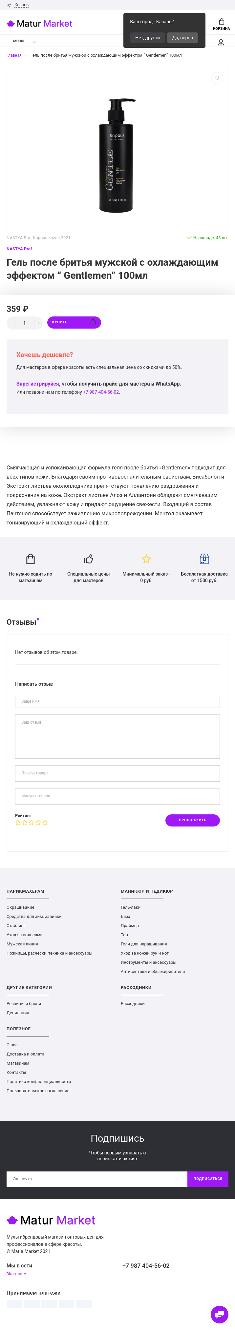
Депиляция (18, 1018)
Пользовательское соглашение (38, 1096)
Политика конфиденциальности (39, 1087)
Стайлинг (16, 931)
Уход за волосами (25, 940)
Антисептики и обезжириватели (153, 977)
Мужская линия (22, 949)
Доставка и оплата (25, 1059)
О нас (12, 1050)
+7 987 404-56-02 (101, 394)
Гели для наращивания (144, 949)
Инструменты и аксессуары (148, 967)
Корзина (221, 25)
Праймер (130, 931)
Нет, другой (147, 37)
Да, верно (182, 37)
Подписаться (206, 1185)
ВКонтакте (17, 1281)
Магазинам (18, 1068)
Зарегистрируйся (37, 386)
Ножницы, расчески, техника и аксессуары (49, 958)
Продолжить (190, 825)
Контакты (16, 1077)
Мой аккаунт (220, 44)
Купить (74, 325)
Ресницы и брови (24, 1009)
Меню (14, 43)
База (125, 922)
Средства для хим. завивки (34, 922)
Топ (124, 940)
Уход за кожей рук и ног (145, 958)
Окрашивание (20, 912)
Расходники (133, 1009)
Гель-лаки (130, 912)
